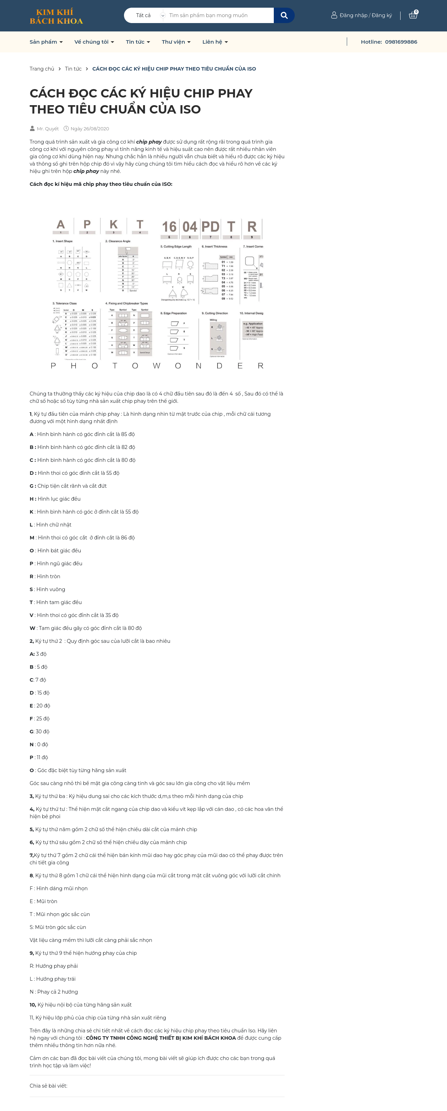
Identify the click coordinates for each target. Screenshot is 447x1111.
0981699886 (401, 41)
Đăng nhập (353, 15)
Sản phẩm (44, 42)
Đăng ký (382, 15)
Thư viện (174, 42)
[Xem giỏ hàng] (413, 15)
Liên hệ (213, 42)
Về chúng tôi (92, 42)
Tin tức (136, 42)
